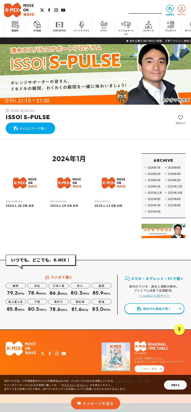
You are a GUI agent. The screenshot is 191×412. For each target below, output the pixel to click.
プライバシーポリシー (74, 384)
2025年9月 (154, 199)
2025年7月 (154, 205)
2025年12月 (175, 186)
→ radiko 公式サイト (154, 296)
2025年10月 (175, 192)
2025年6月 (174, 205)
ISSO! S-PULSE (28, 117)
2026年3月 (154, 180)
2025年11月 (155, 192)
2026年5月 (154, 174)
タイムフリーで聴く (33, 128)
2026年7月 (154, 167)
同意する (175, 384)
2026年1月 (154, 186)
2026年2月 (174, 180)
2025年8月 (174, 199)
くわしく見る (149, 368)
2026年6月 (174, 167)
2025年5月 (154, 211)
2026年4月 (174, 174)
